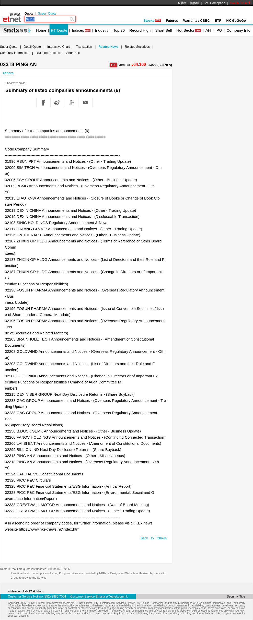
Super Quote (47, 13)
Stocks (152, 20)
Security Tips (236, 596)
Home (41, 30)
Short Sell (163, 30)
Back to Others (154, 538)
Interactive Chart (58, 47)
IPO (218, 30)
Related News (108, 47)
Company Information (14, 53)
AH (208, 30)
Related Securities (137, 47)
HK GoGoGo (236, 20)
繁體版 (182, 3)
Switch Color (240, 3)
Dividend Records (48, 53)
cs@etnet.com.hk (116, 596)
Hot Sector (185, 30)
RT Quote (59, 30)
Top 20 (119, 30)
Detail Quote (32, 47)
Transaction (84, 47)
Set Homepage (214, 3)
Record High (140, 30)
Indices (78, 30)
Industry (102, 30)
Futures (172, 20)
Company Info (238, 30)
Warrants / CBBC (196, 20)
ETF (218, 20)
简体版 (194, 3)
